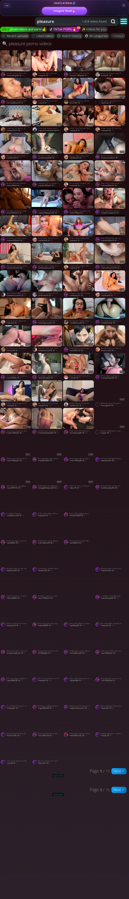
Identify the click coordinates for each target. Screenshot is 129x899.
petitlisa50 (13, 351)
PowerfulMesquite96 (48, 213)
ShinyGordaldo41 (110, 158)
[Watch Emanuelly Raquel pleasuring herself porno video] (47, 119)
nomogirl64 (108, 406)
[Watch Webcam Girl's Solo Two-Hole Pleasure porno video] (47, 339)
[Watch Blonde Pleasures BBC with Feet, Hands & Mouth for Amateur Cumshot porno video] (110, 339)
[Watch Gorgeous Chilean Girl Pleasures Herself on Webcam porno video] (47, 284)
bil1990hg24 (45, 653)
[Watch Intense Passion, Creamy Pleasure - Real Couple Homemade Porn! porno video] (16, 587)
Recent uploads (15, 36)
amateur (118, 36)
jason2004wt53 (109, 653)
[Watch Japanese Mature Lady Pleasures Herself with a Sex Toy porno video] (110, 64)
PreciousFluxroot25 (111, 268)
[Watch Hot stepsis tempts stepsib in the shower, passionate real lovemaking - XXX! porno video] (16, 91)
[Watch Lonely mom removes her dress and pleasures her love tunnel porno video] (47, 422)
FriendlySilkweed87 (48, 433)
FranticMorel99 (46, 543)
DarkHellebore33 (46, 268)
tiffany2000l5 (13, 598)
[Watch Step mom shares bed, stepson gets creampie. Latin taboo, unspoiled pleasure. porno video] (110, 174)
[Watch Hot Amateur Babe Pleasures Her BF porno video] (79, 312)
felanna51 (107, 708)
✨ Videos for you (94, 29)
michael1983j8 (77, 516)
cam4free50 (14, 158)
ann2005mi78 (77, 351)
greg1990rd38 (14, 681)
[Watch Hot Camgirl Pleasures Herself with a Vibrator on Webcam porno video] (16, 697)
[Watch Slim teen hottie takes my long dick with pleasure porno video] (47, 146)
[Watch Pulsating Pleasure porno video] (16, 504)
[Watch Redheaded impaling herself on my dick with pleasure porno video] (47, 477)
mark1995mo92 (77, 736)
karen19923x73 (46, 598)
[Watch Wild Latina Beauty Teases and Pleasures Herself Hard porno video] (79, 614)
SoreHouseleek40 (47, 158)
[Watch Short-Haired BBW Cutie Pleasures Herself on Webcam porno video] (16, 284)
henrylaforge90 (15, 76)
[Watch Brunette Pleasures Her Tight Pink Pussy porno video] (47, 91)
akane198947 (45, 626)
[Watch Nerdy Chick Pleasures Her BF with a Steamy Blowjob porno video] (47, 669)
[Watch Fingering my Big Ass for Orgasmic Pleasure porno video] (16, 119)
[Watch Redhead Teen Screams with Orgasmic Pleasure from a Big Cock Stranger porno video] (110, 394)
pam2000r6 (13, 543)
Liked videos (43, 36)
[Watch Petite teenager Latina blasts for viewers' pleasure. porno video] (16, 532)
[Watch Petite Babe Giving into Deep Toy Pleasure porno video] (16, 394)
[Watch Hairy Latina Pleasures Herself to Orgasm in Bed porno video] (79, 669)
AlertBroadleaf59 (110, 488)
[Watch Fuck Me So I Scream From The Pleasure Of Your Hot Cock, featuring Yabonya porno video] (47, 312)
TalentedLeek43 (46, 378)
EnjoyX (106, 433)
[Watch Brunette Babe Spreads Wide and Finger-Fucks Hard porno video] (47, 64)
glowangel (12, 708)
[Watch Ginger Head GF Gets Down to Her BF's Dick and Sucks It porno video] (110, 119)
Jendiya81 (107, 76)
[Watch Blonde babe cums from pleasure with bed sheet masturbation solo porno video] (110, 559)
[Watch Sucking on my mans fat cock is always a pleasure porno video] (110, 518)
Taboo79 (75, 488)
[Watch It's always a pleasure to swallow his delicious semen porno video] (47, 367)
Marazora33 (45, 571)
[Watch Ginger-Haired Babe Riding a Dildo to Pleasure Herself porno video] (79, 229)
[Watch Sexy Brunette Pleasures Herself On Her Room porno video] (79, 367)
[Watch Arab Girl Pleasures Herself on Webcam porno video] (16, 614)
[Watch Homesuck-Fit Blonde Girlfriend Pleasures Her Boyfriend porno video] (47, 201)
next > (119, 771)
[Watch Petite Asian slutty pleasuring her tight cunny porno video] (47, 532)
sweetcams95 (108, 461)
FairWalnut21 (76, 296)
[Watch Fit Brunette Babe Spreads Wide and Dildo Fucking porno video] (47, 504)
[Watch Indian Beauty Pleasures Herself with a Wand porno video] (79, 394)
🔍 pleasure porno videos (27, 43)
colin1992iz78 (108, 681)
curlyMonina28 (78, 323)
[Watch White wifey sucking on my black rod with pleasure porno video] (110, 367)
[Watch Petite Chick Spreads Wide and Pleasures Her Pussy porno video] (79, 119)
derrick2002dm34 (15, 103)
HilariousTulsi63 (15, 268)
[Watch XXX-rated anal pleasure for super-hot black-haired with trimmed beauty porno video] (110, 91)
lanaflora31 (76, 406)
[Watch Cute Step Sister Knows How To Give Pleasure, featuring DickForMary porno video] (110, 201)
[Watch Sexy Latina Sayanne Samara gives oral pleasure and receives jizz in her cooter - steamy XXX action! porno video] (16, 422)
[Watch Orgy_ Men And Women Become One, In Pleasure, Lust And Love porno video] (79, 422)
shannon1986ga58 (78, 76)
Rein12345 (76, 103)
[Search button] (113, 21)
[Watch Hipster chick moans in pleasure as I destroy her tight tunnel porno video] (47, 256)
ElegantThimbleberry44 (49, 131)
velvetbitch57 (14, 131)
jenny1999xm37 (14, 213)
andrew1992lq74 (47, 186)
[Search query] (69, 21)
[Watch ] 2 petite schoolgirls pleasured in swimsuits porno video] (110, 587)
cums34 (43, 103)
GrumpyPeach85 (109, 378)
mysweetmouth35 (16, 296)
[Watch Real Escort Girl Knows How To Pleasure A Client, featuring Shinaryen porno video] (79, 697)
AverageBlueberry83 (48, 488)
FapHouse (108, 103)
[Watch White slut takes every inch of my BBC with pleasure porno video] (110, 146)
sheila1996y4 (13, 186)
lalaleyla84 (76, 681)
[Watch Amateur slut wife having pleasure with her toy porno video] (79, 284)
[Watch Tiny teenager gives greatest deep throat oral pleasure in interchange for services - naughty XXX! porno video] (47, 449)
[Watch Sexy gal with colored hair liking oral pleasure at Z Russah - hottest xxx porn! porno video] (110, 669)
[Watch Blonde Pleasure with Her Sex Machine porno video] (16, 559)
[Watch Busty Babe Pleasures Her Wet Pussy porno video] (47, 229)
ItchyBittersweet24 (110, 213)
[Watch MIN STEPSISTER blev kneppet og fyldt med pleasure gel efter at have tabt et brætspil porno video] (110, 229)
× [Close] (124, 5)
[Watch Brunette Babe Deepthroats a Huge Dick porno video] (110, 614)
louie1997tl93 (14, 488)
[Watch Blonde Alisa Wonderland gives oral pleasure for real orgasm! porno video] (16, 174)
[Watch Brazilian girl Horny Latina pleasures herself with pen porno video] (16, 256)
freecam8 (44, 76)
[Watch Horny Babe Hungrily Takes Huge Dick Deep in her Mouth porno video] (79, 174)
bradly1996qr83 (14, 433)
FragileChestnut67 (79, 708)
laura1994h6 (13, 378)
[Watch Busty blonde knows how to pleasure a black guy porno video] (110, 477)
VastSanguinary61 (47, 323)
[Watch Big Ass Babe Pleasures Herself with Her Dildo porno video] (79, 146)
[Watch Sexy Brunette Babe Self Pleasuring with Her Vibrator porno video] (16, 312)
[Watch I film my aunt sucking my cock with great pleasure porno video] (79, 477)
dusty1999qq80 (14, 461)
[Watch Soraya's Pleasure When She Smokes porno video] (79, 91)
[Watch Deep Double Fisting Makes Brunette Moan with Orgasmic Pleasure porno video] (16, 724)
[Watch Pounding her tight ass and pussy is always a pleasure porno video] (110, 312)
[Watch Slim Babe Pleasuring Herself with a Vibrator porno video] (47, 394)
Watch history (69, 36)
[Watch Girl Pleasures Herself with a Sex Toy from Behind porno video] (16, 339)
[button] (123, 21)
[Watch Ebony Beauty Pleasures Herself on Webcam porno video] (110, 697)
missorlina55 (108, 351)
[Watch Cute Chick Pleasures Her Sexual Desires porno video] (16, 752)
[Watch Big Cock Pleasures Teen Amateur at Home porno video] (47, 752)
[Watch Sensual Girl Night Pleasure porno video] (110, 449)
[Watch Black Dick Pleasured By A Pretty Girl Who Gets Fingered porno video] (110, 256)
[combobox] (72, 21)
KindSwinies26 (109, 323)
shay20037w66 (45, 461)
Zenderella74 (45, 296)
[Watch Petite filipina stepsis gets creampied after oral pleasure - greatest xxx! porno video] (79, 339)
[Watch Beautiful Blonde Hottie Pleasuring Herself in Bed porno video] (16, 146)
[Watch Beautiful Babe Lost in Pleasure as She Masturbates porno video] (110, 284)
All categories (96, 36)
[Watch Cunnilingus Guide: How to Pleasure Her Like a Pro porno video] (47, 559)
